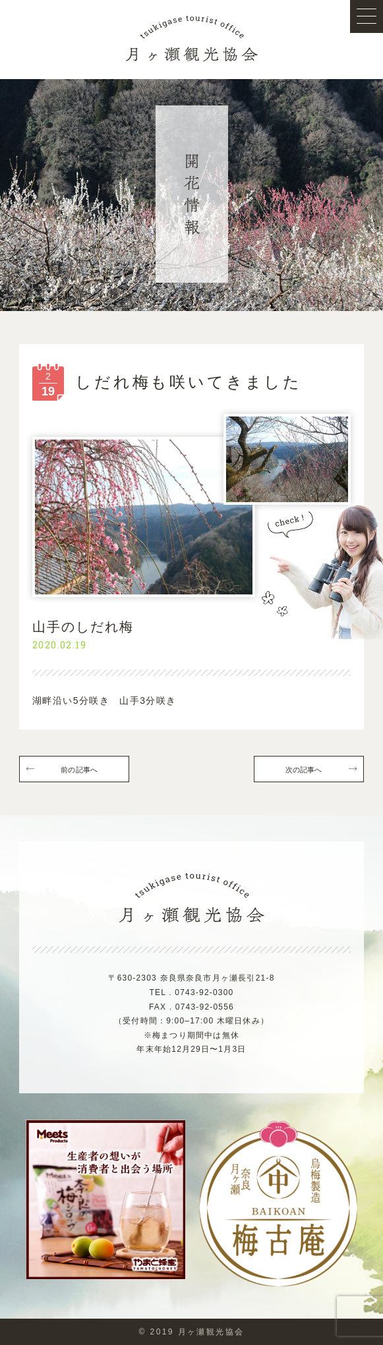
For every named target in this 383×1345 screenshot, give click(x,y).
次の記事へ (303, 770)
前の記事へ (79, 770)
